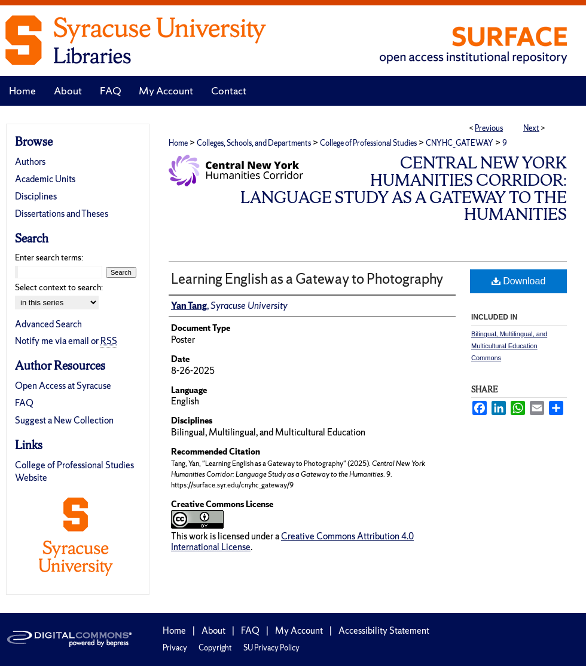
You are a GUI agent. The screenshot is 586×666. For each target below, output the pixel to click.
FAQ (24, 403)
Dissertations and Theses (61, 213)
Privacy (175, 648)
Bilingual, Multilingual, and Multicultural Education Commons (509, 345)
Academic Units (45, 179)
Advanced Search (48, 324)
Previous (489, 128)
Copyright (215, 648)
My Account (299, 630)
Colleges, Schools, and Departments (254, 143)
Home (178, 143)
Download (519, 281)
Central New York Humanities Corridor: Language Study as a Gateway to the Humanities (403, 188)
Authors (30, 161)
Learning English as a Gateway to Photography (307, 278)
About (213, 630)
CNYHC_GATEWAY (459, 143)
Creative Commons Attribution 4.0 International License (292, 541)
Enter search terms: (49, 257)
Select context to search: (59, 287)
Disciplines (36, 196)
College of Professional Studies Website (74, 471)
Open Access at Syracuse (63, 385)
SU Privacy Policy (271, 648)
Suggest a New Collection (64, 420)
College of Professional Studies (368, 143)
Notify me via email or (66, 340)
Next (531, 128)
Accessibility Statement (383, 630)
